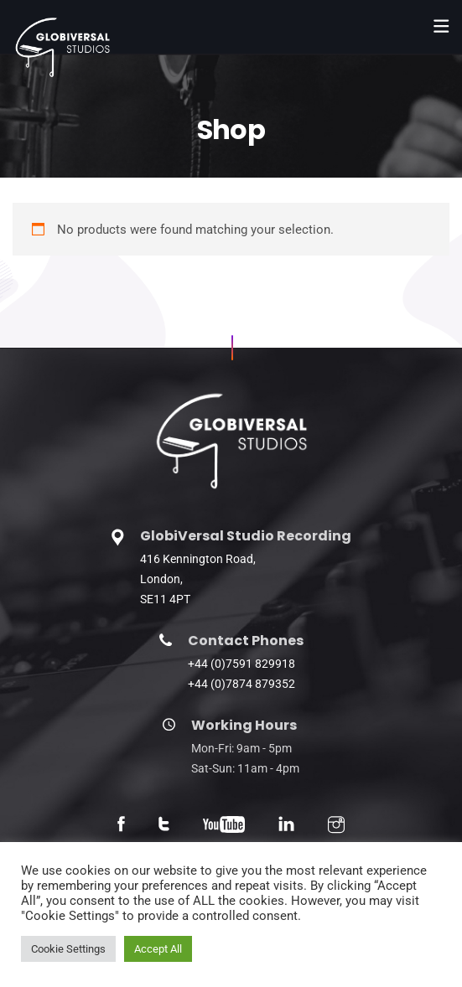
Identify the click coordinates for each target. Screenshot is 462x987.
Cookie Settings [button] (68, 949)
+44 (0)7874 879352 (241, 683)
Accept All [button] (158, 949)
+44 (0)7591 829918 (241, 663)
